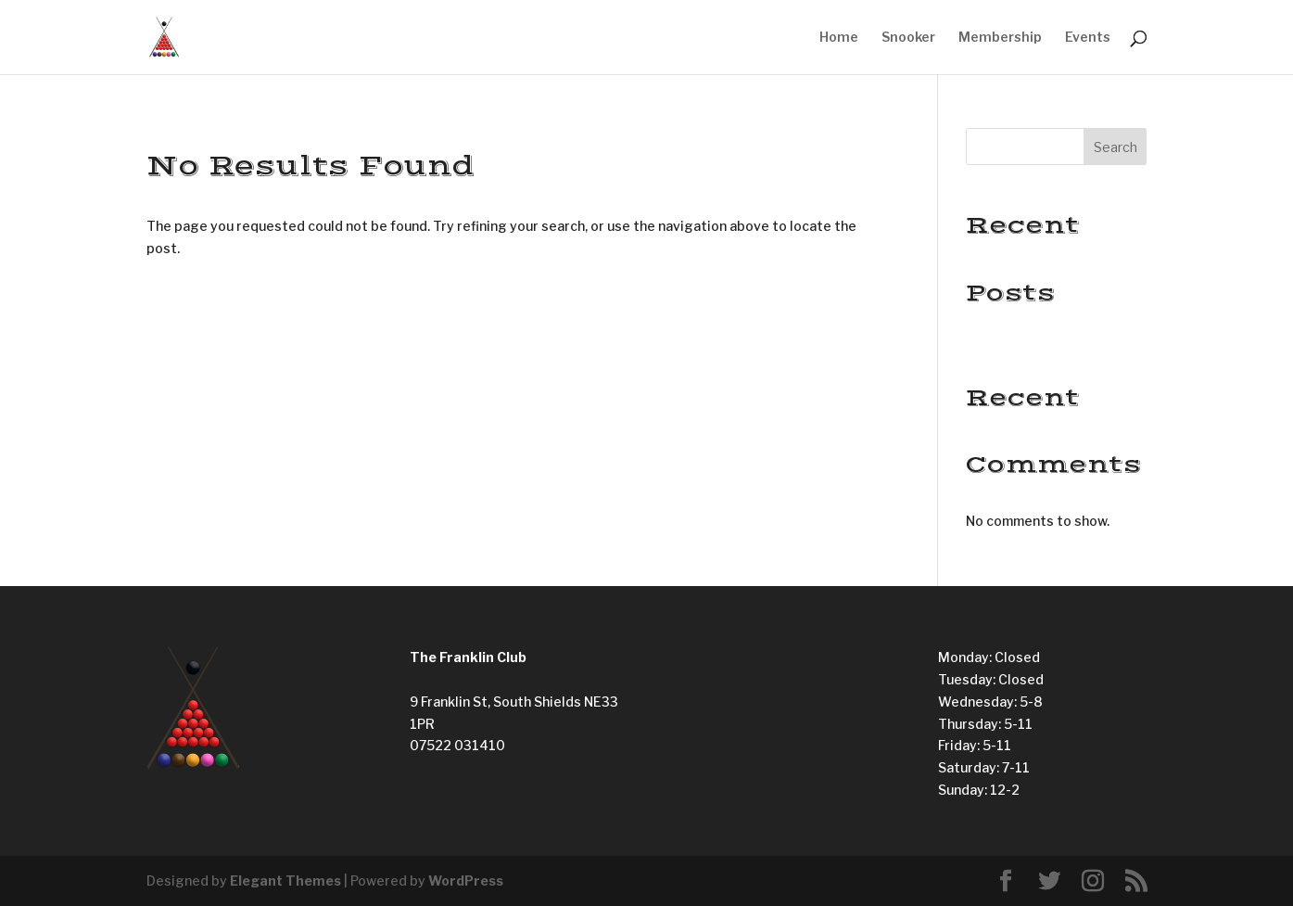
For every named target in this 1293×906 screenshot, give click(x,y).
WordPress (465, 880)
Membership (1000, 38)
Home (838, 38)
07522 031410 (457, 745)
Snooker (908, 38)
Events (1087, 38)
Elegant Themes (285, 880)
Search (1115, 147)
